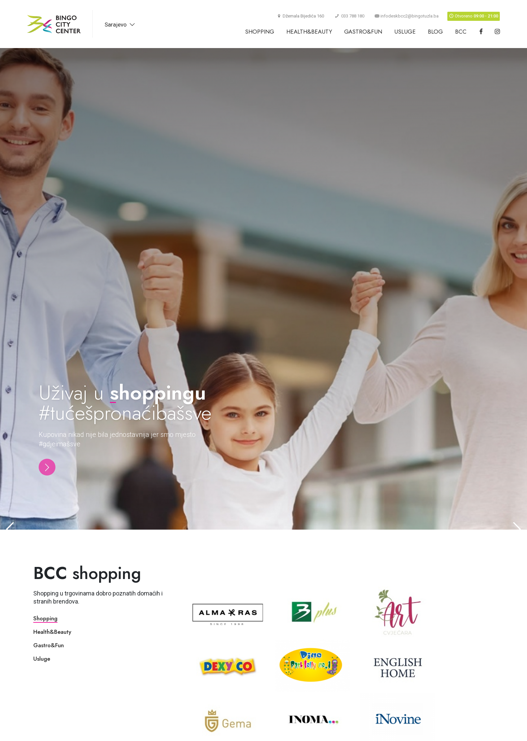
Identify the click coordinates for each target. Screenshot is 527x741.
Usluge (405, 32)
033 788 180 (349, 15)
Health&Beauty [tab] (52, 632)
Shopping (259, 32)
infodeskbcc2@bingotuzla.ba (407, 15)
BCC (461, 32)
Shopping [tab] (45, 618)
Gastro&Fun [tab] (48, 645)
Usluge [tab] (41, 659)
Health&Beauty (309, 32)
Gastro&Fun (363, 32)
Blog (435, 32)
